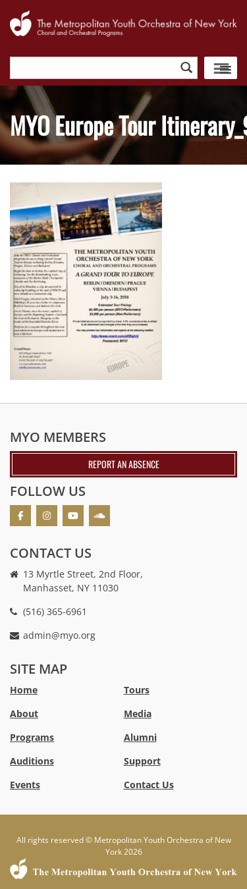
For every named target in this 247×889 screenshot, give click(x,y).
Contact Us (149, 784)
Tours (137, 690)
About (24, 713)
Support (142, 761)
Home (24, 690)
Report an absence (123, 464)
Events (25, 784)
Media (137, 713)
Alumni (140, 737)
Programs (32, 737)
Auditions (32, 761)
